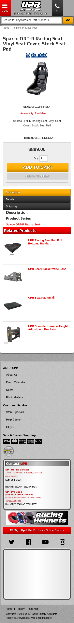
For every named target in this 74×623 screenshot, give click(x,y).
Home (6, 27)
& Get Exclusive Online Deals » (37, 530)
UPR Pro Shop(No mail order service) (19, 493)
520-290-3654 (13, 479)
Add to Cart (37, 167)
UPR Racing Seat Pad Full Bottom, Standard (45, 242)
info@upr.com (11, 476)
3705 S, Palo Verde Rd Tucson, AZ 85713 (23, 473)
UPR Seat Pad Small (41, 297)
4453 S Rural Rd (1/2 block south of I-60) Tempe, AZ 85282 (23, 499)
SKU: (26, 106)
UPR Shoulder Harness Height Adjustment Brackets (48, 328)
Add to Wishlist (37, 176)
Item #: (28, 137)
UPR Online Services (17, 469)
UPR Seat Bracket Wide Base (47, 269)
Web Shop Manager (41, 618)
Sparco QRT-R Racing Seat (23, 224)
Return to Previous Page (24, 27)
